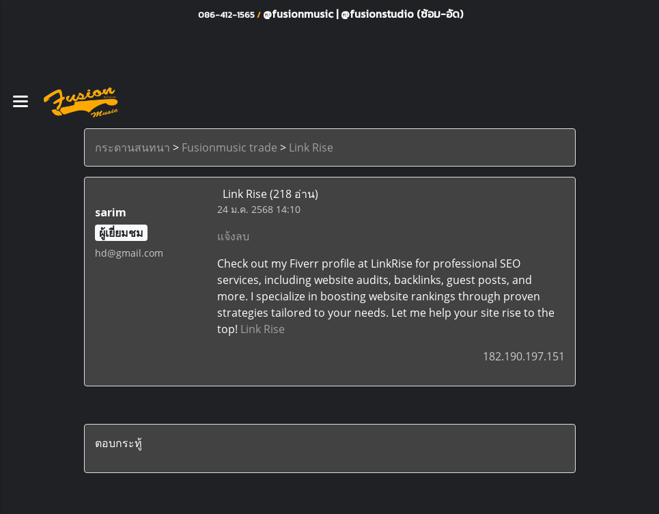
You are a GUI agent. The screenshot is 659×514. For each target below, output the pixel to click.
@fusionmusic (299, 13)
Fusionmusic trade (229, 147)
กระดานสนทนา (132, 147)
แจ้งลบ (233, 236)
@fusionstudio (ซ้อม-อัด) (402, 13)
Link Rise (311, 147)
